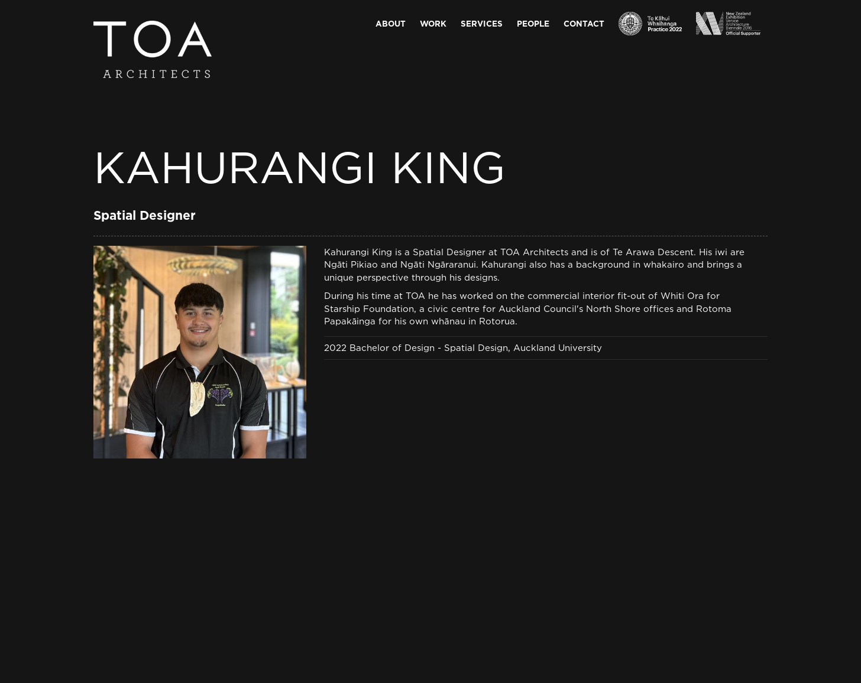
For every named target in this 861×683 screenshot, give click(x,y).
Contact (584, 23)
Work (433, 23)
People (533, 23)
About (391, 23)
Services (482, 23)
